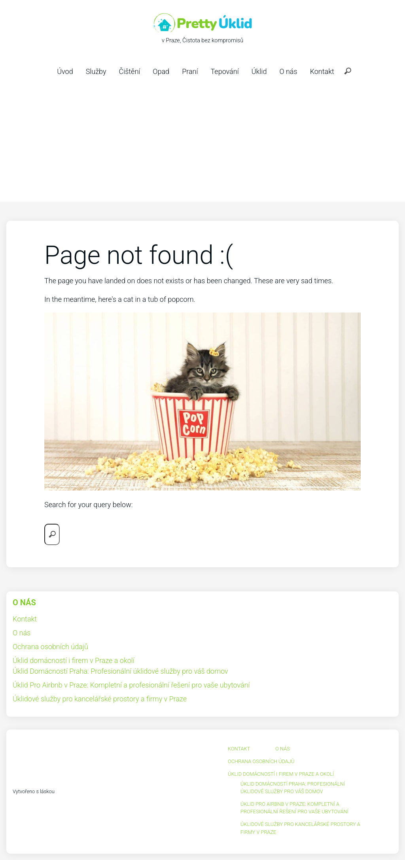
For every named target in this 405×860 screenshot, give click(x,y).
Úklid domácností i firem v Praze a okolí (73, 660)
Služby (96, 71)
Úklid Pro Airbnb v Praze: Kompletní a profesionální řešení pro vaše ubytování (131, 685)
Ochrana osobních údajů (50, 646)
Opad (161, 71)
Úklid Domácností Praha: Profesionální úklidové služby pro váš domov (120, 671)
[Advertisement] (202, 142)
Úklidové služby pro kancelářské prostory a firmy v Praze (100, 699)
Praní (190, 71)
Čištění (129, 71)
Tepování (224, 71)
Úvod (65, 71)
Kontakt (322, 71)
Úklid (259, 71)
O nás (288, 71)
